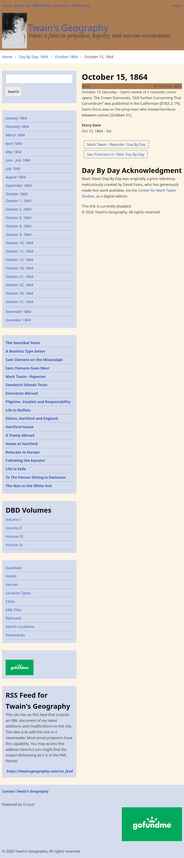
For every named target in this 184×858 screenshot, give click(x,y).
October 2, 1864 (18, 209)
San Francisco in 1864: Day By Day (115, 154)
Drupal (28, 804)
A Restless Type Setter (25, 351)
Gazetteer (14, 567)
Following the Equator (25, 460)
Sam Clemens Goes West (27, 368)
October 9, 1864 (18, 234)
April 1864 (14, 143)
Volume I (13, 519)
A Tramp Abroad (20, 435)
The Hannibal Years (23, 342)
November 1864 (18, 311)
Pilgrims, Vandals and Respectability (38, 401)
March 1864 (15, 135)
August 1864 (16, 177)
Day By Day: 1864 (33, 56)
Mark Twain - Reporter (26, 376)
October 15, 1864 (19, 259)
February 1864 (17, 126)
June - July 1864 (18, 160)
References (80, 5)
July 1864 (13, 168)
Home (7, 5)
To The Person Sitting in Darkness (36, 477)
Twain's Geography (68, 28)
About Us (22, 5)
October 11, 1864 (19, 251)
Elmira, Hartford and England (32, 418)
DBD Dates (41, 5)
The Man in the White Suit (29, 485)
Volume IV (14, 544)
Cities (10, 601)
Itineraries (61, 5)
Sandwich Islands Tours (26, 384)
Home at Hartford (22, 443)
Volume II (14, 528)
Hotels (11, 576)
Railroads (13, 618)
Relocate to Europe (23, 452)
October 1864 (66, 56)
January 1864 (16, 118)
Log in (177, 5)
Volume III (14, 536)
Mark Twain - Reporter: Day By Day (116, 144)
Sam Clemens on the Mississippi (34, 359)
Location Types (18, 593)
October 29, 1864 (19, 293)
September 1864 (19, 185)
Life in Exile (16, 468)
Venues (12, 584)
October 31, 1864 (19, 301)
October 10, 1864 (19, 242)
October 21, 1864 (19, 276)
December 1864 (18, 320)
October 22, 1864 (19, 284)
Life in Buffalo (18, 410)
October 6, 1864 (18, 217)
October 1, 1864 (18, 200)
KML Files (13, 609)
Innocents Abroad (22, 393)
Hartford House (20, 426)
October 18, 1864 (19, 268)
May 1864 (13, 151)
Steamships (15, 635)
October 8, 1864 (18, 226)
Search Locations (20, 626)
